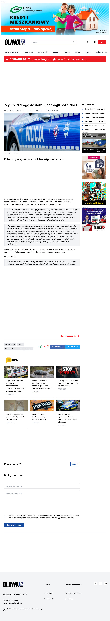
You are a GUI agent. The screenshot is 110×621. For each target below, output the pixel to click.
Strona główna (11, 52)
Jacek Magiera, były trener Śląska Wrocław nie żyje (60, 59)
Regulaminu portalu (55, 515)
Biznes (55, 52)
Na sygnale (43, 52)
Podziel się (72, 346)
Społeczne (28, 52)
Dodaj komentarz (14, 525)
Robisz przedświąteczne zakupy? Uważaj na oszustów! (94, 130)
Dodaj (75, 464)
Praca (77, 52)
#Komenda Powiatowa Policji (14, 349)
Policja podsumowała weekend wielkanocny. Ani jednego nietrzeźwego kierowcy (94, 117)
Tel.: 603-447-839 (10, 600)
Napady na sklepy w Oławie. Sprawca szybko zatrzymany (94, 113)
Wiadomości (49, 599)
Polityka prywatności (73, 593)
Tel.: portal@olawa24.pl (12, 603)
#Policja (20, 344)
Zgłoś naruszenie (70, 336)
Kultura (66, 52)
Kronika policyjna (10, 344)
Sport (88, 52)
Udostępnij (57, 346)
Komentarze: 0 (52, 110)
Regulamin (70, 599)
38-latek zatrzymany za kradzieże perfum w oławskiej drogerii (94, 109)
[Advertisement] (55, 82)
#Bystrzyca (28, 349)
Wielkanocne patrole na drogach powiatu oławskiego (94, 121)
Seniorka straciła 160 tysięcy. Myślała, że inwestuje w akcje (94, 125)
